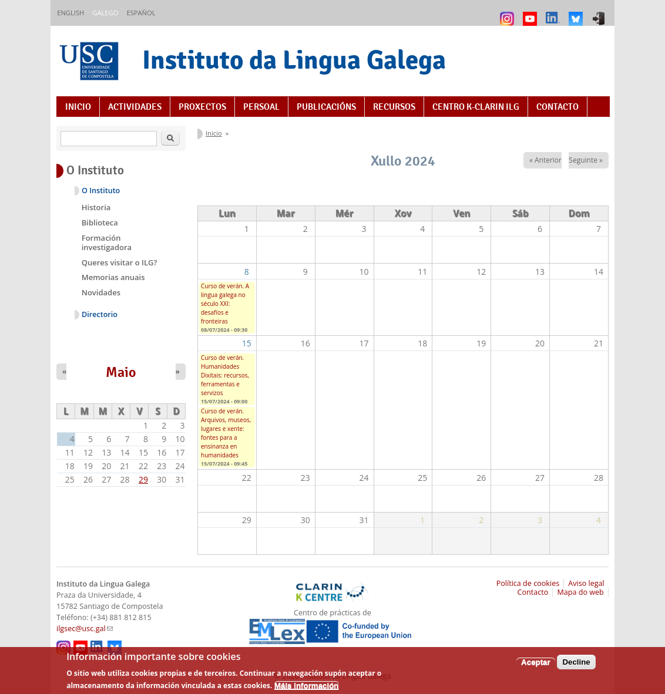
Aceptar (535, 665)
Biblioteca (100, 222)
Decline (576, 665)
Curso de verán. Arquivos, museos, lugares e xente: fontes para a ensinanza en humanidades (226, 433)
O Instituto (101, 191)
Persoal (261, 107)
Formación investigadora (107, 242)
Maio (121, 372)
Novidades (101, 292)
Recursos (394, 107)
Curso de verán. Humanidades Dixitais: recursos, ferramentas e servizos (225, 375)
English (70, 12)
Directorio (99, 314)
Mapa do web (580, 592)
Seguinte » (586, 160)
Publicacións (326, 107)
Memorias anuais (113, 277)
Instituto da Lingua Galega (294, 59)
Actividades (135, 107)
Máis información (306, 689)
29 (143, 479)
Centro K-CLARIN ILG (475, 107)
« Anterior (545, 160)
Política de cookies (528, 583)
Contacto (557, 107)
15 (246, 343)
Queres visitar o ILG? (119, 262)
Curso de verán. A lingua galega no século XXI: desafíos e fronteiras (225, 303)
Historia (96, 207)
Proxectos (202, 107)
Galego (105, 12)
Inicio (78, 107)
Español (140, 12)
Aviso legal (586, 583)
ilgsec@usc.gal (84, 629)
